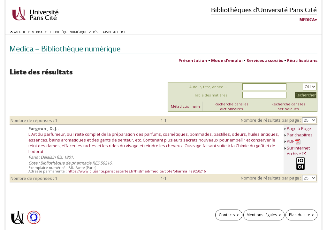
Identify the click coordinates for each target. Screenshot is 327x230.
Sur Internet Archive (298, 151)
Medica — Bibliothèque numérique (65, 48)
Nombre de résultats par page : (271, 120)
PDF (293, 141)
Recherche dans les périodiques (288, 106)
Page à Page (299, 128)
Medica (307, 20)
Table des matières (210, 95)
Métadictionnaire (186, 106)
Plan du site (299, 214)
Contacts (227, 214)
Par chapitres (300, 135)
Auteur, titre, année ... (208, 86)
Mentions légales (262, 214)
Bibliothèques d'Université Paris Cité (264, 9)
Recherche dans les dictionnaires (231, 106)
